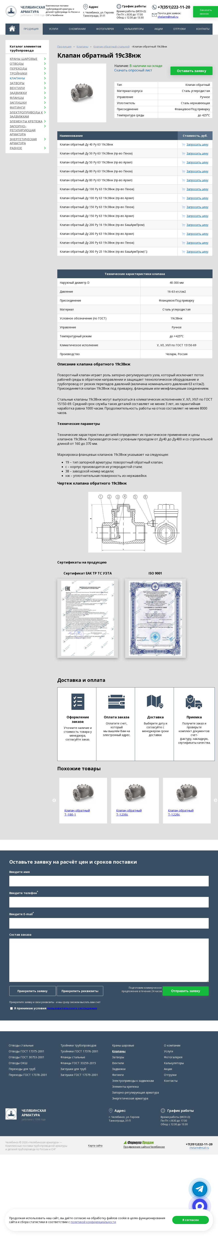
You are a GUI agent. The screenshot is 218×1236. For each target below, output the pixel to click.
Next (216, 800)
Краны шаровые (23, 59)
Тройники (18, 73)
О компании (77, 29)
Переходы (18, 68)
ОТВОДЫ (17, 63)
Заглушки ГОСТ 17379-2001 (79, 1079)
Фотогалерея (105, 29)
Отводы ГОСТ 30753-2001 (26, 1061)
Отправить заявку (186, 993)
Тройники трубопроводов (78, 1049)
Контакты (202, 29)
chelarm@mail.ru (168, 16)
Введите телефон (23, 894)
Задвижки (18, 93)
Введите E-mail (21, 915)
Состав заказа (20, 936)
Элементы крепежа (26, 121)
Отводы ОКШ (18, 1067)
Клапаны (17, 78)
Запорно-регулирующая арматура (23, 130)
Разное (16, 148)
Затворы (17, 83)
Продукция (31, 29)
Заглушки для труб (73, 1073)
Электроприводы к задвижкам (26, 114)
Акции (158, 29)
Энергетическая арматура (23, 141)
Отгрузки (179, 29)
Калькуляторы (134, 29)
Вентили (17, 88)
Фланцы (17, 98)
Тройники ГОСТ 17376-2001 (79, 1055)
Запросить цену (197, 144)
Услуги (53, 29)
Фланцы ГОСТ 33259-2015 (78, 1067)
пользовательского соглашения (71, 1010)
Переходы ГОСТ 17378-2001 (28, 1079)
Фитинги (17, 107)
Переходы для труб (22, 1073)
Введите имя (19, 874)
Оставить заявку (191, 71)
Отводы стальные (21, 1049)
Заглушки (18, 102)
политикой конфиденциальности (93, 1222)
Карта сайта (95, 1149)
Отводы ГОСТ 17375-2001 (26, 1055)
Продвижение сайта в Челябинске (144, 1150)
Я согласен (190, 1220)
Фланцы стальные (73, 1061)
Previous (54, 800)
